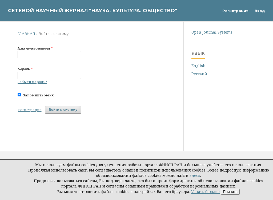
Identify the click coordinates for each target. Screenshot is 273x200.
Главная (26, 33)
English (198, 65)
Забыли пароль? (32, 81)
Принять (230, 192)
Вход (260, 11)
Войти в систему (63, 110)
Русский (199, 73)
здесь (195, 175)
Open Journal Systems (211, 32)
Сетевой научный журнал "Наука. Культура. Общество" (92, 11)
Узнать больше (205, 191)
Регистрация (235, 11)
